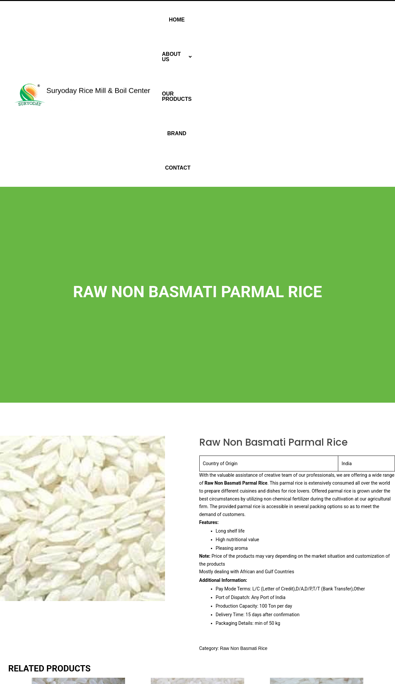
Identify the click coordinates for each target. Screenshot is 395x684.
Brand (326, 19)
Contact (356, 19)
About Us (241, 19)
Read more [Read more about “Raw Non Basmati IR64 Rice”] (292, 657)
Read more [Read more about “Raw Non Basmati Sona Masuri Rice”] (54, 657)
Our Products (287, 19)
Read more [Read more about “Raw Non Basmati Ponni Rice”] (173, 657)
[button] (241, 20)
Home (208, 19)
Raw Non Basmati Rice (243, 500)
